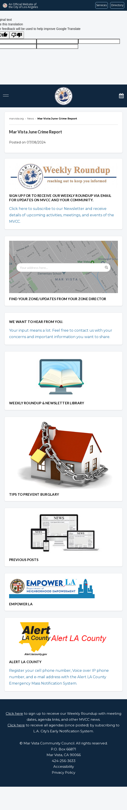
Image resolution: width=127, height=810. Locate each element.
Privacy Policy (63, 772)
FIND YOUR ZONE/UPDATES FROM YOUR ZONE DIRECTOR (57, 299)
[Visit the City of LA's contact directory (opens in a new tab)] (117, 5)
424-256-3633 (63, 761)
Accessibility (63, 766)
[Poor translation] (16, 35)
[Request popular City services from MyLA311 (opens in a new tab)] (101, 5)
